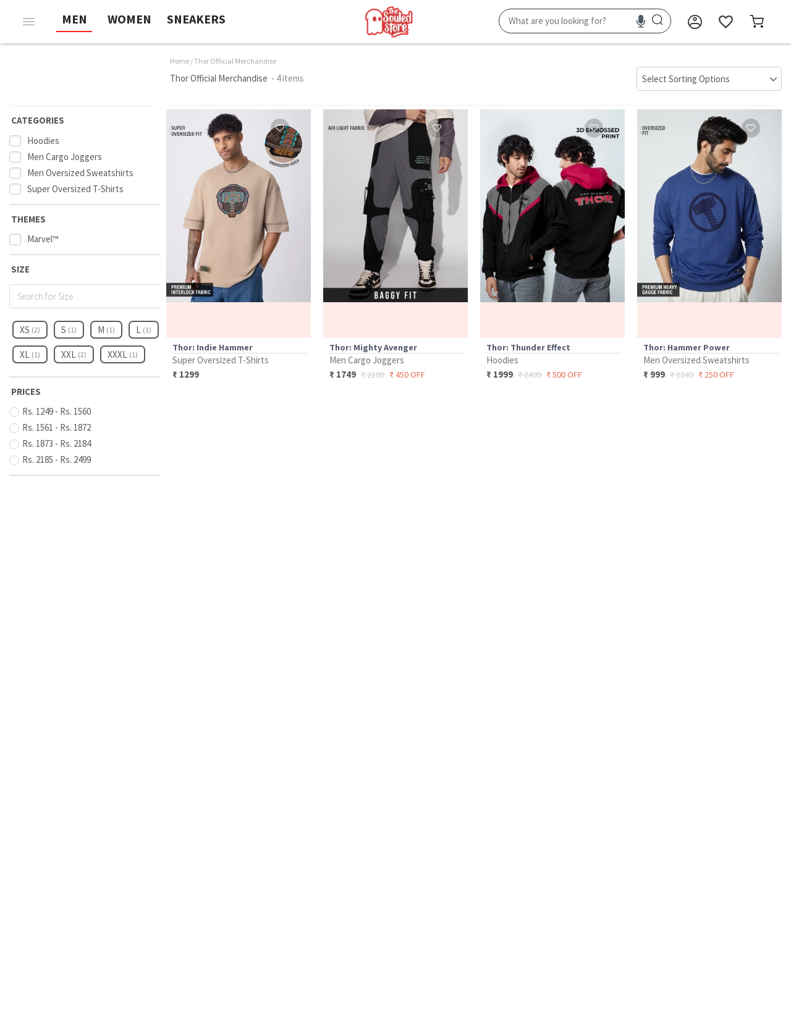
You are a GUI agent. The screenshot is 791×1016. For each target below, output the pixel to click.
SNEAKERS (196, 19)
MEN (74, 19)
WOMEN (129, 19)
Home (179, 61)
